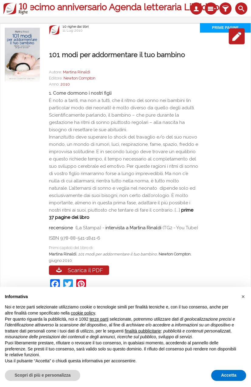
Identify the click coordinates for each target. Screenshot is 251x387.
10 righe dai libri (76, 26)
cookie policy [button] (83, 313)
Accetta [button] (228, 375)
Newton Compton (79, 78)
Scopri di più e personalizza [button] (42, 375)
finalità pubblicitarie (143, 331)
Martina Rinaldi (76, 72)
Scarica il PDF (85, 270)
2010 (65, 84)
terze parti (99, 319)
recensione (61, 227)
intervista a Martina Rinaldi (133, 227)
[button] (243, 296)
